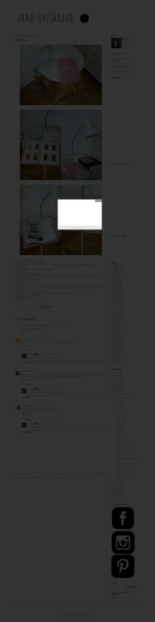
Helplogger (83, 227)
